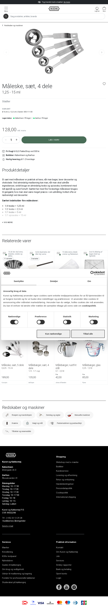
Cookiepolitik (62, 492)
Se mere (67, 2)
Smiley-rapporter (64, 565)
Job (58, 556)
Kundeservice (62, 471)
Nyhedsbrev (7, 560)
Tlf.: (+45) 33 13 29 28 (12, 518)
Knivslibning (7, 552)
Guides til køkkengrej (11, 565)
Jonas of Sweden (61, 382)
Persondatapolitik (64, 488)
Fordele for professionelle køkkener (18, 578)
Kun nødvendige (53, 334)
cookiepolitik (89, 305)
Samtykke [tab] (19, 281)
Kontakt (59, 547)
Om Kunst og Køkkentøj (67, 552)
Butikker (59, 466)
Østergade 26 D (9, 470)
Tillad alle (88, 334)
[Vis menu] (6, 9)
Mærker (5, 547)
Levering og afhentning (66, 475)
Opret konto (61, 573)
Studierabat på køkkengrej (14, 582)
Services (60, 560)
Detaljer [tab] (54, 281)
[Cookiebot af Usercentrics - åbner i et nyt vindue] (92, 273)
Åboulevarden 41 (10, 478)
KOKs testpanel (9, 556)
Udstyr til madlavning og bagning (17, 573)
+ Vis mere (7, 222)
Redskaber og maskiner (13, 26)
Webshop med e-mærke (67, 462)
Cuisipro (4, 382)
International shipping (66, 497)
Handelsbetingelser (65, 484)
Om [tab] (89, 281)
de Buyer (31, 382)
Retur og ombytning (65, 479)
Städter (6, 101)
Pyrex (84, 382)
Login (58, 578)
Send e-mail (7, 526)
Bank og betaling (63, 569)
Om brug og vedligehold (13, 569)
